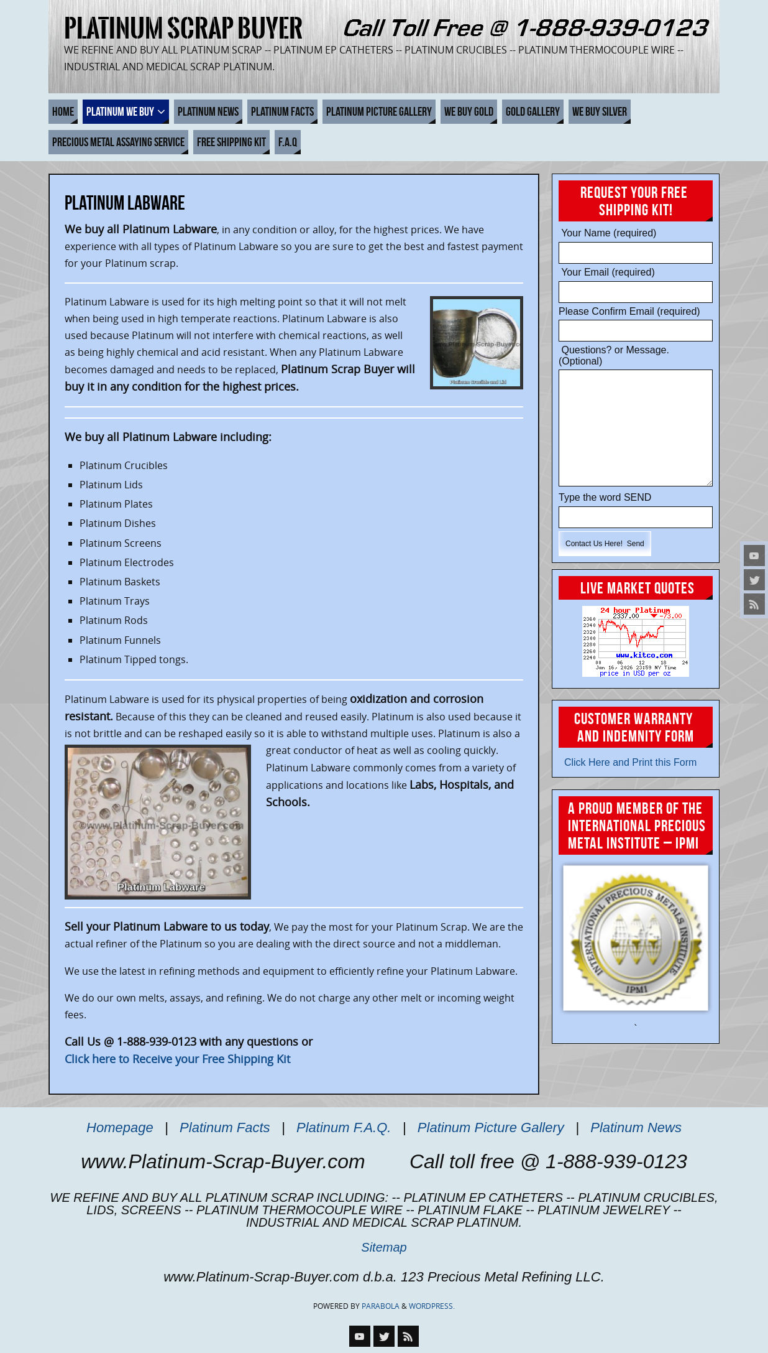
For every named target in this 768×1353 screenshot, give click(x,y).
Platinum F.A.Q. (343, 1127)
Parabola (381, 1306)
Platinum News (636, 1127)
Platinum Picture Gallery (491, 1127)
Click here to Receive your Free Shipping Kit (177, 1058)
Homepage (119, 1127)
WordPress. (432, 1306)
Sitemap (383, 1247)
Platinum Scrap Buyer (183, 29)
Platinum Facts (225, 1127)
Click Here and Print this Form (628, 762)
